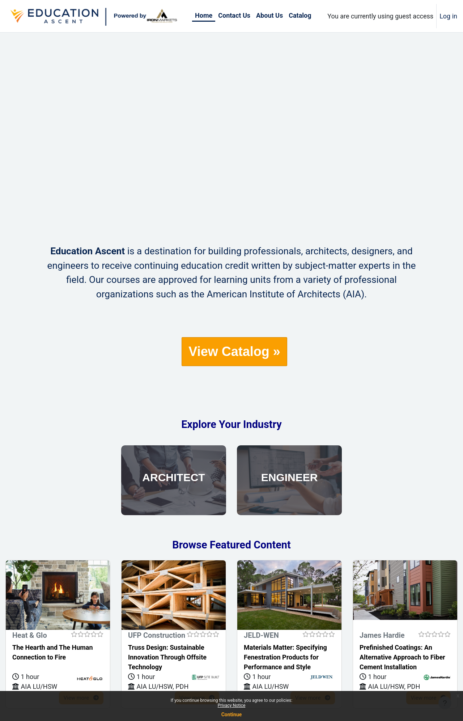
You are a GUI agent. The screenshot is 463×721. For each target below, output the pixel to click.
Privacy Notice (232, 705)
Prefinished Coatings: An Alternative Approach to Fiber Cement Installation (402, 657)
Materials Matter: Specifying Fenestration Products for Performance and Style (285, 657)
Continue (231, 714)
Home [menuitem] (203, 15)
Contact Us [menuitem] (234, 15)
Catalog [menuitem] (300, 15)
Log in (448, 16)
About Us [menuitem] (269, 15)
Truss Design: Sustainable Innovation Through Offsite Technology (167, 657)
